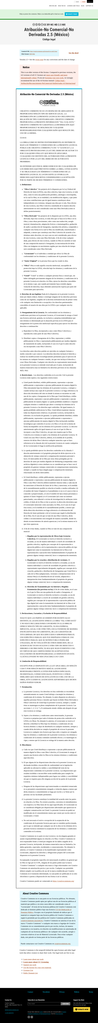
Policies (76, 992)
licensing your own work (54, 78)
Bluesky (6, 1019)
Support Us (89, 6)
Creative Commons (12, 5)
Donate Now (83, 1009)
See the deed (73, 53)
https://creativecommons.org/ (63, 881)
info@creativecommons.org (12, 1010)
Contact (30, 992)
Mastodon (10, 1019)
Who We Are (53, 6)
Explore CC (90, 1)
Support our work (29, 965)
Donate (83, 1)
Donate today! (72, 14)
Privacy (62, 992)
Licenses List (28, 970)
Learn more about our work (33, 959)
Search (77, 1)
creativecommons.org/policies (32, 921)
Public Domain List (30, 973)
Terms (91, 992)
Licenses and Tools (73, 6)
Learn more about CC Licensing (36, 962)
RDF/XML (32, 54)
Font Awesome (59, 1013)
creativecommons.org (62, 944)
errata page (39, 60)
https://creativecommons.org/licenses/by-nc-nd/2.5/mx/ (43, 51)
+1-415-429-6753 (9, 1013)
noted (41, 1011)
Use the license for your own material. (37, 968)
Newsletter (46, 992)
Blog (82, 6)
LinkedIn (14, 1019)
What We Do (62, 6)
